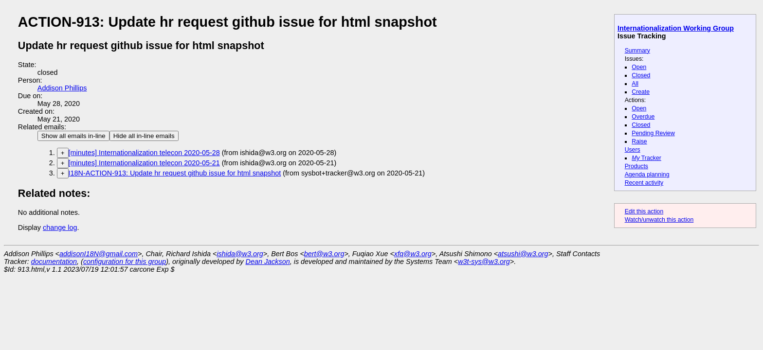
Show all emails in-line (73, 136)
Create (641, 91)
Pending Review (653, 133)
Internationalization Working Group (676, 28)
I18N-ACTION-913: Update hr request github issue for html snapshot (175, 173)
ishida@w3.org (240, 254)
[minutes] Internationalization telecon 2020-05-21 (144, 163)
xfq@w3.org (413, 254)
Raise (639, 141)
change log (60, 227)
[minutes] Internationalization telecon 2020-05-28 (144, 153)
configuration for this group (124, 261)
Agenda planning (647, 174)
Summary (637, 50)
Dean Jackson (268, 261)
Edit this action (644, 211)
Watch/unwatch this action (659, 219)
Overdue (643, 116)
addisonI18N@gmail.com (98, 254)
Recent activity (644, 182)
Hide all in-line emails (144, 136)
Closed (641, 75)
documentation (54, 261)
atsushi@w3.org (523, 254)
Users (632, 149)
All (635, 83)
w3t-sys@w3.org (484, 261)
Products (636, 166)
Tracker (646, 158)
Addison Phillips (62, 88)
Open (639, 67)
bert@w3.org (324, 254)
